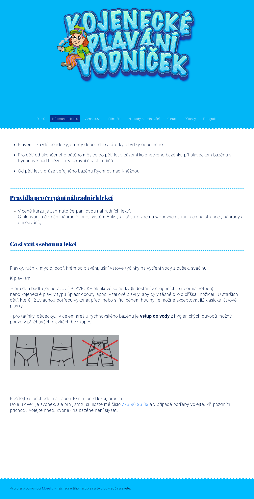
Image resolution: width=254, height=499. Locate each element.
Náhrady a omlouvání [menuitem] (144, 119)
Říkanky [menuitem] (190, 119)
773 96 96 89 (135, 404)
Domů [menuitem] (41, 119)
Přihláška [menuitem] (114, 119)
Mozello (47, 488)
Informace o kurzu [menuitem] (65, 119)
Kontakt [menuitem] (172, 119)
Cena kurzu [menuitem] (93, 119)
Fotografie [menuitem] (210, 119)
